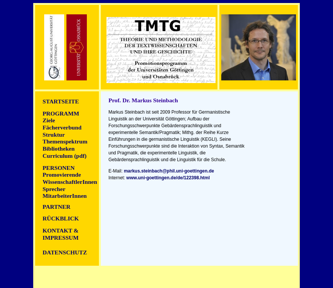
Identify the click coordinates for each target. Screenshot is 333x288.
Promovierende (62, 174)
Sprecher (54, 189)
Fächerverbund (62, 127)
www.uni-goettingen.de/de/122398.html (168, 177)
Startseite (61, 101)
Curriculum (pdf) (65, 155)
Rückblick (61, 218)
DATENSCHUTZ (65, 252)
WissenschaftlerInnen (70, 182)
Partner (57, 206)
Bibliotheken (59, 148)
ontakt (57, 230)
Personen (59, 168)
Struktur (54, 134)
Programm (61, 113)
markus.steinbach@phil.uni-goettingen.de (169, 171)
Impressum (61, 237)
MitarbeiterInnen (65, 196)
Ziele (49, 120)
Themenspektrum (65, 141)
